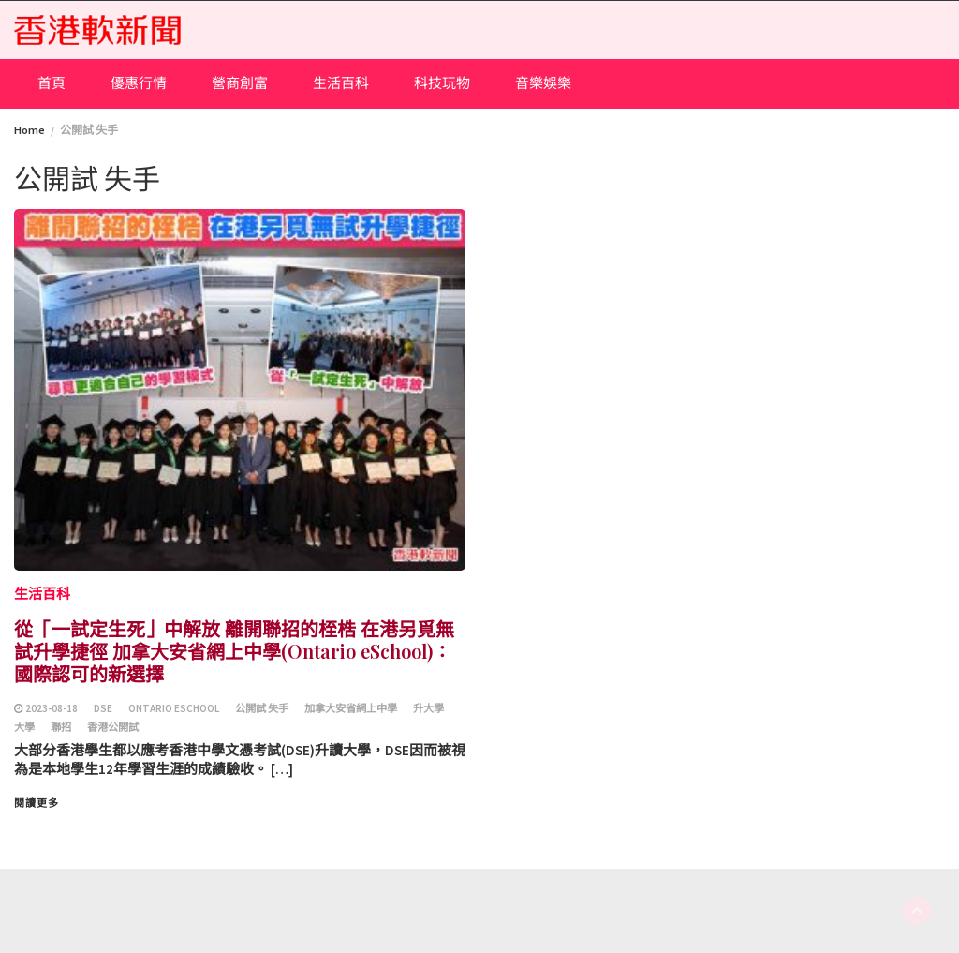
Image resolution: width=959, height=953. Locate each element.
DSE (103, 708)
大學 (24, 727)
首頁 (51, 83)
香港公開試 (113, 727)
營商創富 (240, 83)
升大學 (428, 708)
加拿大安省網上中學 (350, 708)
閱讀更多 (36, 803)
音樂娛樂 (543, 83)
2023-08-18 (51, 708)
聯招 (61, 727)
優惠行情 (139, 83)
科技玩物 (442, 83)
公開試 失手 (261, 708)
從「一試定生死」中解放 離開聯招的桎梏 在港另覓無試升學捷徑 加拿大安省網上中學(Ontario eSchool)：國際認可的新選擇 (234, 651)
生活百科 (341, 83)
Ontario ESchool (173, 708)
